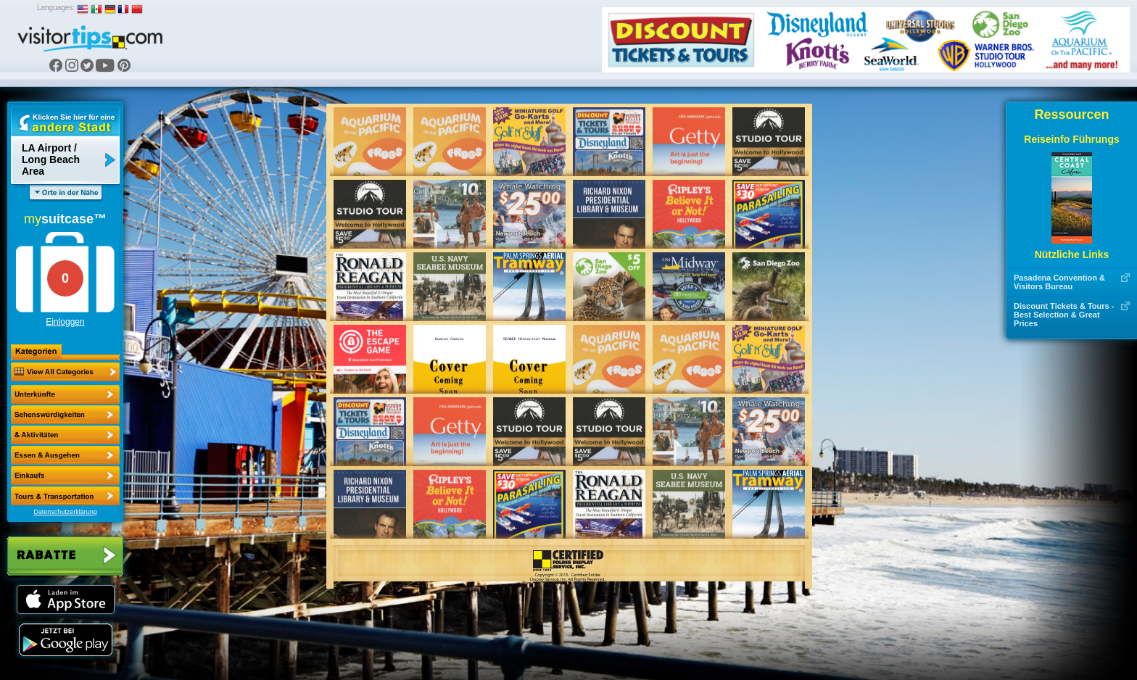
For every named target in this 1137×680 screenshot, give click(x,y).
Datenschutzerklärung (65, 511)
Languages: (56, 8)
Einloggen (65, 322)
